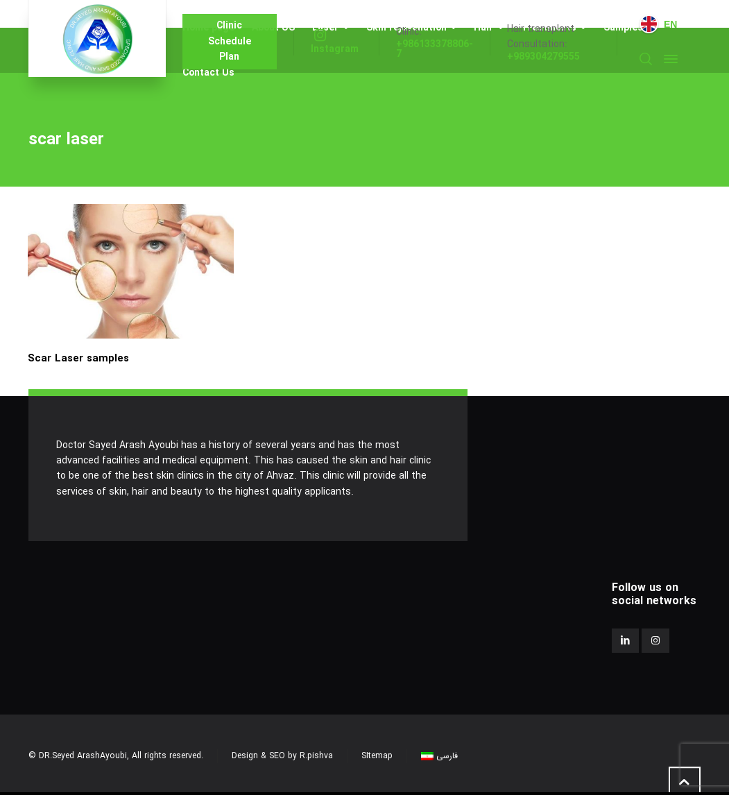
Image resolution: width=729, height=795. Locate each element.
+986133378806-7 (434, 49)
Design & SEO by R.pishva (282, 755)
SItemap (377, 755)
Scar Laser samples (78, 358)
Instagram (335, 49)
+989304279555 (543, 57)
